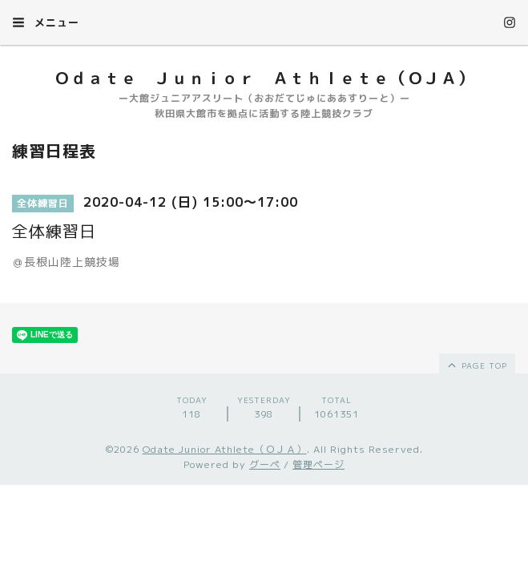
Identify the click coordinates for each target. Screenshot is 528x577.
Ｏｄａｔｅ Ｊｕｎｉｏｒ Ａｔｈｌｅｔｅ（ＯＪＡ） (264, 78)
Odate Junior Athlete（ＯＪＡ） (225, 449)
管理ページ (318, 464)
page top (476, 364)
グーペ (264, 464)
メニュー (45, 22)
